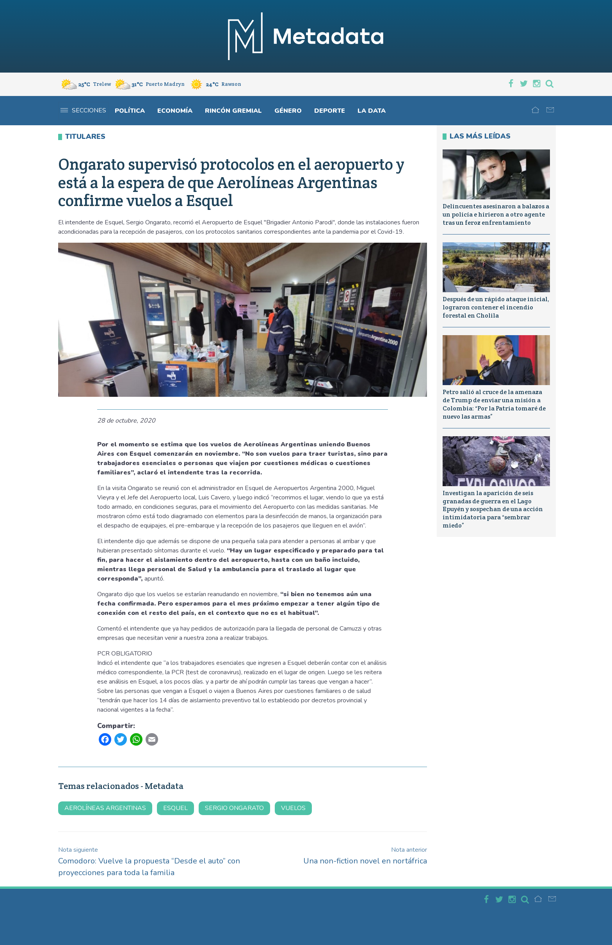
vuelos (293, 808)
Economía (174, 111)
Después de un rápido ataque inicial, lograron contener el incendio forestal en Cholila (496, 307)
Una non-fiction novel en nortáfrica (365, 856)
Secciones (83, 110)
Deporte (329, 111)
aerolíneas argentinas (105, 808)
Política (130, 111)
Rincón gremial (233, 111)
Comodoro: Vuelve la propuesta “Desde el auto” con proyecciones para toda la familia (149, 862)
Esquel (175, 808)
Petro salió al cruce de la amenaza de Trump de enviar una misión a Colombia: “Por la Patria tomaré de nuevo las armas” (494, 404)
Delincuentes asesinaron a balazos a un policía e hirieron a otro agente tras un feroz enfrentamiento (496, 214)
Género (288, 111)
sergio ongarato (234, 808)
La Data (372, 111)
